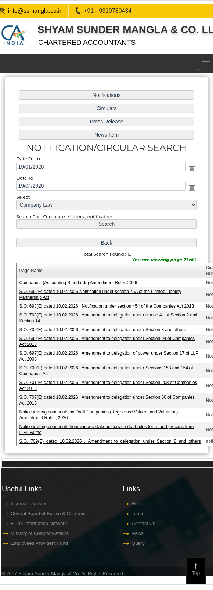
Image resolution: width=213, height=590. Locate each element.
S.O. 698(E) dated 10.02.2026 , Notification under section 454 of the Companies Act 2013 (106, 306)
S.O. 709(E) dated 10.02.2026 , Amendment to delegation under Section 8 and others (102, 329)
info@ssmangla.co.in (35, 11)
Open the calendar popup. (192, 168)
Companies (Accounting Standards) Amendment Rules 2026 (78, 282)
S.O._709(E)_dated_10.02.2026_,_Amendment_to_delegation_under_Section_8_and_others (110, 441)
